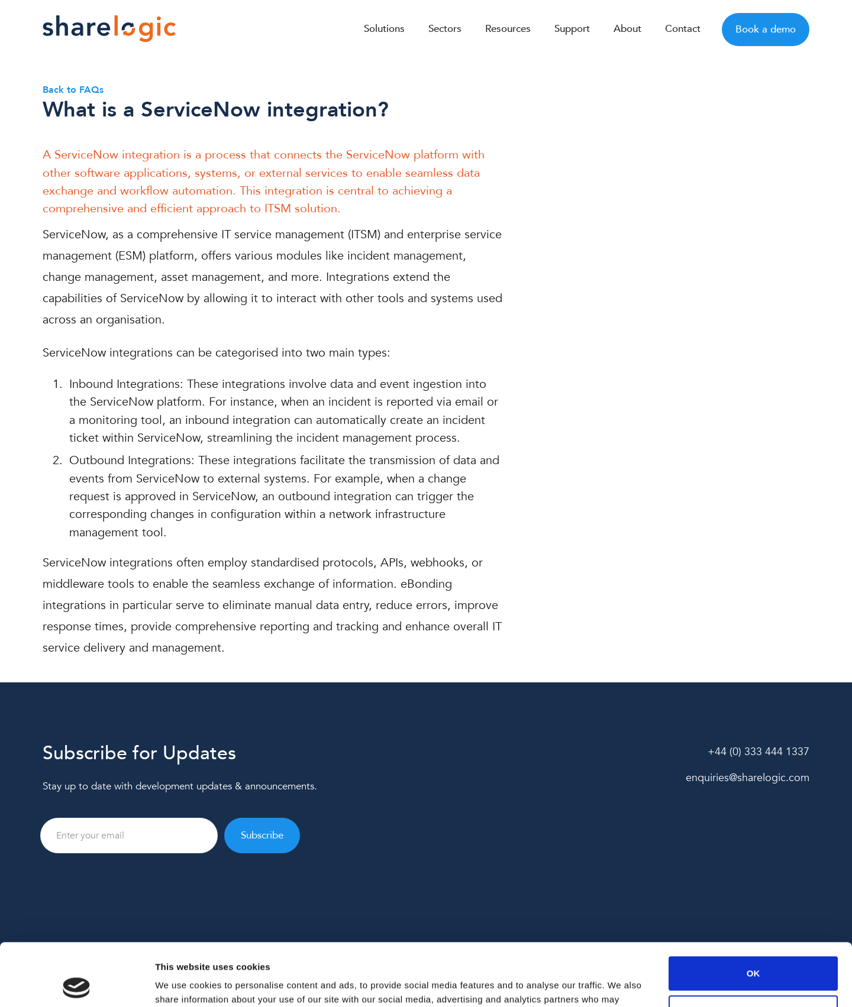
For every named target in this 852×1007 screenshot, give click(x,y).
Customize (753, 949)
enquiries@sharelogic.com (747, 778)
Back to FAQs (73, 89)
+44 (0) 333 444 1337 (758, 752)
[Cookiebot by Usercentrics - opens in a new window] (76, 984)
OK (753, 911)
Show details (182, 984)
